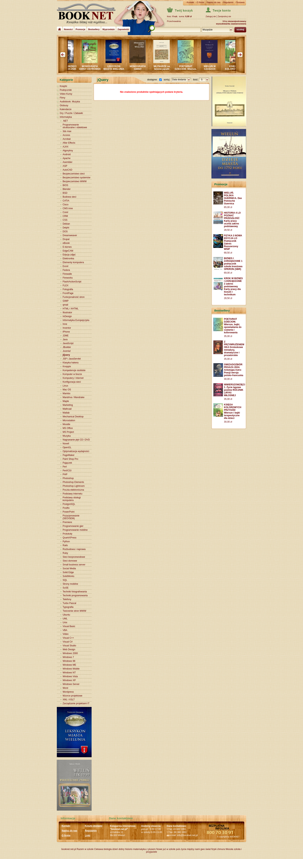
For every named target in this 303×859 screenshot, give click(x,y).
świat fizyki (210, 849)
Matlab (66, 412)
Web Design (69, 649)
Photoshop (68, 478)
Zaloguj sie (211, 16)
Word (65, 688)
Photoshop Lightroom (74, 486)
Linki (87, 835)
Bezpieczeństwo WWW (75, 181)
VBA (65, 630)
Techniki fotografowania (75, 591)
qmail (65, 304)
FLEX (65, 285)
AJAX (65, 146)
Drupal (66, 239)
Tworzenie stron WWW (74, 611)
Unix (65, 622)
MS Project (68, 432)
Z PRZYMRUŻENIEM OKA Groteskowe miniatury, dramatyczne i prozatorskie (234, 348)
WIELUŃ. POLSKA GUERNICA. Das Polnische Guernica (233, 198)
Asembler (67, 162)
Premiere (67, 522)
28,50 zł (228, 230)
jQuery (66, 355)
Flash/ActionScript (72, 281)
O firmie (200, 2)
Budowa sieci (69, 196)
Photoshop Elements (73, 482)
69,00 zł (228, 272)
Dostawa (240, 2)
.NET (65, 121)
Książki (63, 86)
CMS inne (68, 208)
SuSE (66, 587)
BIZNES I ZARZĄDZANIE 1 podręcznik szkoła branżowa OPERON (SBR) (233, 263)
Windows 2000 (70, 653)
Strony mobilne (70, 584)
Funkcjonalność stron (73, 297)
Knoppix (67, 366)
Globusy (64, 105)
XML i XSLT (69, 699)
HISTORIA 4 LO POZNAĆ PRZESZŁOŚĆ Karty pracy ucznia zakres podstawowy (232, 219)
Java (65, 339)
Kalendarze (65, 109)
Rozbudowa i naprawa (74, 549)
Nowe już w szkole (165, 849)
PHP (65, 474)
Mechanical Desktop (73, 416)
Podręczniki (66, 90)
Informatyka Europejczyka (76, 320)
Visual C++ (68, 638)
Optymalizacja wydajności (76, 451)
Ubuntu (66, 614)
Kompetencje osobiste (74, 370)
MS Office (68, 428)
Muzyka (67, 436)
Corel (65, 212)
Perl (65, 466)
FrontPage (68, 293)
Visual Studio (69, 645)
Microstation (69, 420)
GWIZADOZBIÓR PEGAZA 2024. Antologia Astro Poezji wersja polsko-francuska (233, 370)
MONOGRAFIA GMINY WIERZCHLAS (142, 69)
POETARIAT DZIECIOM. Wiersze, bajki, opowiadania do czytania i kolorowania (233, 326)
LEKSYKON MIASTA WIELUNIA (118, 67)
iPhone (66, 331)
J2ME (66, 335)
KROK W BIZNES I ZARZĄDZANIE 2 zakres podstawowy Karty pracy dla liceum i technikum (233, 286)
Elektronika (68, 258)
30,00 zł (228, 379)
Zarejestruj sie (224, 16)
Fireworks (68, 277)
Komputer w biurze (72, 374)
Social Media (69, 568)
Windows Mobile (71, 668)
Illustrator (67, 312)
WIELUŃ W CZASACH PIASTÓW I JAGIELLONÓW (213, 70)
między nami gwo (196, 849)
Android (67, 154)
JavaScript (68, 343)
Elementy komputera (73, 262)
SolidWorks (68, 576)
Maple (66, 401)
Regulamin (228, 2)
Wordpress (68, 692)
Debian (66, 223)
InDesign (67, 316)
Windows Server (71, 684)
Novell (66, 443)
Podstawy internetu (72, 493)
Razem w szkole (85, 849)
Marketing (68, 405)
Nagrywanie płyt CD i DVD (76, 439)
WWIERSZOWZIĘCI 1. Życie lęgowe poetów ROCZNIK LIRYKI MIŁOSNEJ (234, 390)
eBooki (66, 243)
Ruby (65, 553)
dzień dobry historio (122, 849)
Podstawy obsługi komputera (72, 499)
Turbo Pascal (69, 603)
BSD (65, 193)
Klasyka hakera (70, 362)
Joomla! (67, 351)
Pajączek (67, 463)
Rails (65, 545)
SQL (65, 580)
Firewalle (67, 274)
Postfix (66, 508)
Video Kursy (66, 94)
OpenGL (67, 447)
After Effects (69, 142)
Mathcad (67, 409)
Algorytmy (68, 150)
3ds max (67, 131)
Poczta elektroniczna (73, 489)
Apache (67, 158)
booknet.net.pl (68, 849)
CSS (65, 220)
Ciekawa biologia (103, 849)
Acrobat (67, 139)
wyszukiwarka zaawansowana (231, 24)
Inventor (67, 328)
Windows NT (69, 672)
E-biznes (67, 247)
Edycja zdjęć (69, 254)
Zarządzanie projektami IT (76, 703)
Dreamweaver (70, 235)
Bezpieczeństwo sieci (74, 173)
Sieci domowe (70, 560)
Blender (67, 189)
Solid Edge (68, 572)
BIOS (65, 185)
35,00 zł (228, 336)
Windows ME (69, 665)
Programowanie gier (73, 526)
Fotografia (68, 289)
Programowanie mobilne (75, 530)
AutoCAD (67, 169)
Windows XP (69, 680)
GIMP (66, 301)
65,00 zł (228, 207)
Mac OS (67, 389)
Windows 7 (68, 657)
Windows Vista (70, 676)
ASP (65, 166)
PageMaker (68, 455)
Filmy (62, 97)
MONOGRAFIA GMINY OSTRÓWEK (94, 67)
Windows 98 (69, 661)
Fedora (66, 270)
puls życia (181, 849)
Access (66, 135)
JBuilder (67, 347)
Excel (65, 266)
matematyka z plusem (144, 849)
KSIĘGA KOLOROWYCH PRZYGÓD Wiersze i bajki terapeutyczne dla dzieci (232, 411)
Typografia (68, 607)
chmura (221, 849)
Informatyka (66, 117)
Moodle (66, 424)
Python (66, 541)
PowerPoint (68, 511)
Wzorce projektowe (72, 695)
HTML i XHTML (70, 308)
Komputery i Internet (73, 378)
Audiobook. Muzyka (70, 101)
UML (65, 618)
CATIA (66, 200)
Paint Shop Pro (70, 459)
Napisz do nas (213, 2)
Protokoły (67, 533)
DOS (65, 231)
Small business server (74, 564)
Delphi (66, 227)
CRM (65, 216)
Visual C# (67, 641)
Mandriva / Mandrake (73, 397)
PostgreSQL (69, 504)
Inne (65, 324)
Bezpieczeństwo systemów (76, 177)
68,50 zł (228, 252)
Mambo (66, 393)
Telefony (67, 599)
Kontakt (190, 2)
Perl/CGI (67, 470)
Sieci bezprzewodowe (74, 557)
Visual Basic (69, 626)
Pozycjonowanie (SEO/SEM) (71, 517)
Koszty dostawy (93, 825)
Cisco (65, 204)
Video (65, 634)
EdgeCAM (68, 250)
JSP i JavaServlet (72, 358)
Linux (65, 385)
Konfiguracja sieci (72, 382)
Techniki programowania (75, 595)
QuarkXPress (69, 537)
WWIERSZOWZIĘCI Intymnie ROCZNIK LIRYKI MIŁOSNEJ (70, 69)
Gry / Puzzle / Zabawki (71, 113)
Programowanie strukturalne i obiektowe (75, 126)
